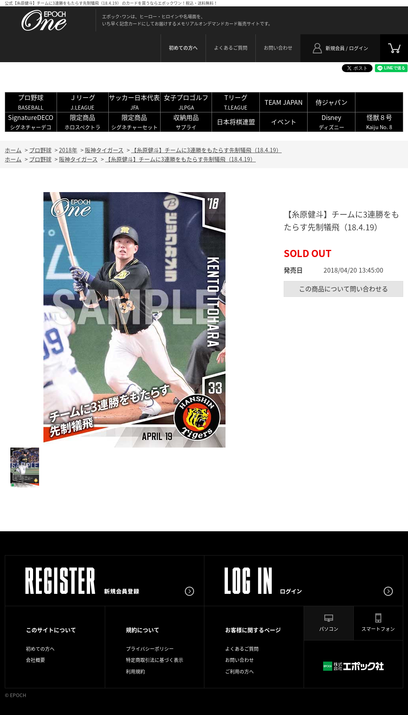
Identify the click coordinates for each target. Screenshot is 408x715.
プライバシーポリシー (150, 648)
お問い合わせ (278, 47)
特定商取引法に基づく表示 (154, 660)
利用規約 (135, 671)
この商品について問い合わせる (343, 288)
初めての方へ (40, 648)
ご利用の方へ (239, 671)
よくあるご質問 (230, 47)
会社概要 (35, 660)
